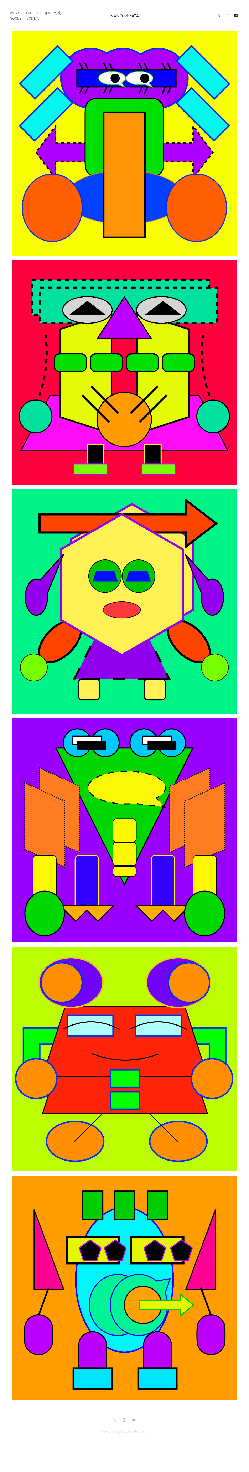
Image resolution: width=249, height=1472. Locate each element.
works (15, 13)
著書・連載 (52, 13)
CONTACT (33, 18)
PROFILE (32, 13)
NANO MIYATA (124, 15)
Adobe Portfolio (134, 1431)
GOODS (15, 18)
